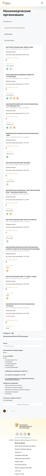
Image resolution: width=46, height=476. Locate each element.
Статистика (18, 471)
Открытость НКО (19, 474)
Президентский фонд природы (23, 449)
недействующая (9, 365)
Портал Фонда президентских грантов (25, 446)
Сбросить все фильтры (23, 404)
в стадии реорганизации (11, 367)
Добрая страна (19, 461)
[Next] (15, 411)
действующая (8, 361)
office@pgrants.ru (26, 437)
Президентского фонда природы (14, 387)
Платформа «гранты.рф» (21, 455)
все (6, 358)
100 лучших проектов (20, 464)
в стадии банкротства (11, 359)
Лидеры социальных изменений (23, 467)
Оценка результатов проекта (22, 458)
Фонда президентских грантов (13, 385)
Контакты (17, 437)
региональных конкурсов (11, 391)
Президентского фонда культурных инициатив (17, 389)
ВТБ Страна (8, 393)
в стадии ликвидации (10, 363)
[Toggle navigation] (42, 3)
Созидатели (18, 452)
